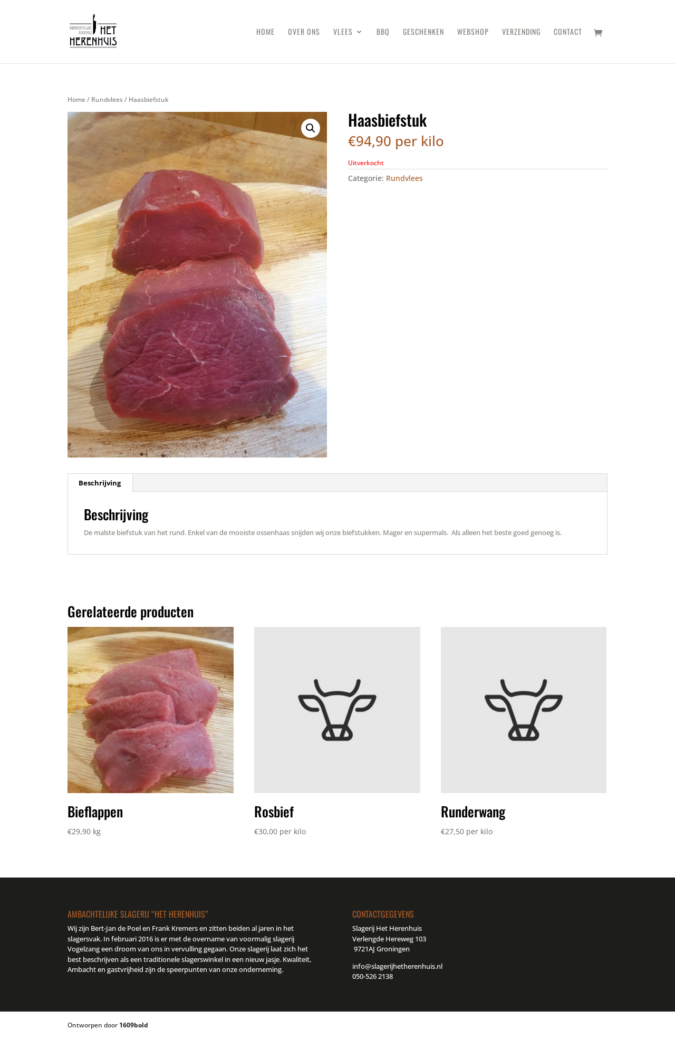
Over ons (304, 32)
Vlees (343, 32)
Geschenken (423, 32)
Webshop (473, 32)
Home (265, 32)
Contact (568, 32)
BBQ (383, 32)
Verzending (521, 32)
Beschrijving (100, 483)
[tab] (100, 483)
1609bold (133, 1025)
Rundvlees (107, 99)
